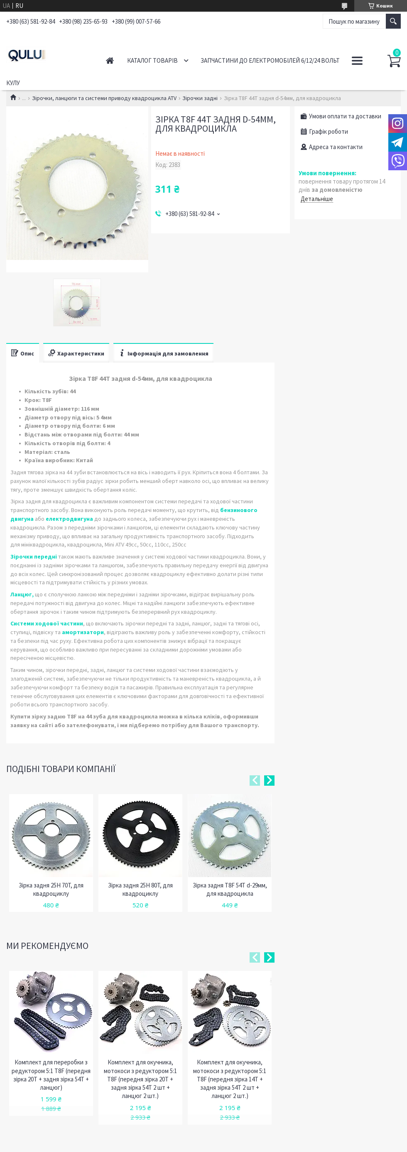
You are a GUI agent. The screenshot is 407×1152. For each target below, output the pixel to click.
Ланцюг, (22, 594)
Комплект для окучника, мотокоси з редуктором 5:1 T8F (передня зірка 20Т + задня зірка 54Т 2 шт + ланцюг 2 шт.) (140, 1079)
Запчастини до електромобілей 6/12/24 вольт (270, 60)
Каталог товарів (152, 60)
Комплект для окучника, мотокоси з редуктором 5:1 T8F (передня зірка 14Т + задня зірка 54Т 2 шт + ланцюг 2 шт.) (229, 1079)
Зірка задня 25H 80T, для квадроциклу (140, 889)
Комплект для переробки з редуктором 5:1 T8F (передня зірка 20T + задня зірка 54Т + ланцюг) (51, 1074)
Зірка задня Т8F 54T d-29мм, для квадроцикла (230, 889)
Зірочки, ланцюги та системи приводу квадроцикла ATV (104, 98)
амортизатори (83, 632)
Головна (110, 60)
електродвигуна (69, 518)
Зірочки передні (33, 556)
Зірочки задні (200, 98)
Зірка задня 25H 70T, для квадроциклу (51, 889)
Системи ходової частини (46, 623)
